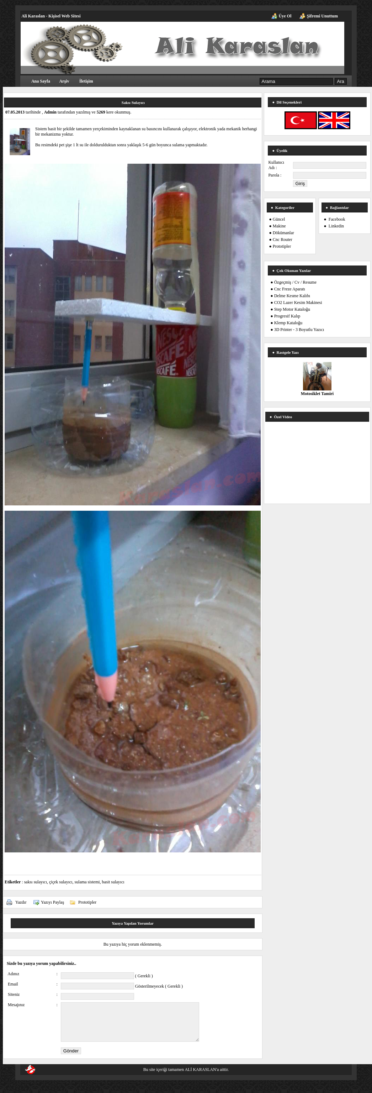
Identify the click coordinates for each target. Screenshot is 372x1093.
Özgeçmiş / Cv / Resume (295, 282)
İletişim (86, 81)
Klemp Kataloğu (288, 322)
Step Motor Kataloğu (292, 309)
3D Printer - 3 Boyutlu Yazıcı (299, 329)
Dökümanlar (283, 232)
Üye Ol (285, 16)
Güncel (279, 219)
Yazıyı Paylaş (52, 902)
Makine (279, 226)
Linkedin (336, 226)
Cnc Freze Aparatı (289, 289)
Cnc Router (282, 239)
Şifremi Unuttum (322, 16)
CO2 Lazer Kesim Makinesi (298, 302)
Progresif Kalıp (287, 316)
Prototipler (87, 902)
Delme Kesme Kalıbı (292, 295)
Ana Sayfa (40, 81)
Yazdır (20, 902)
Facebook (337, 219)
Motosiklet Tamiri (317, 393)
